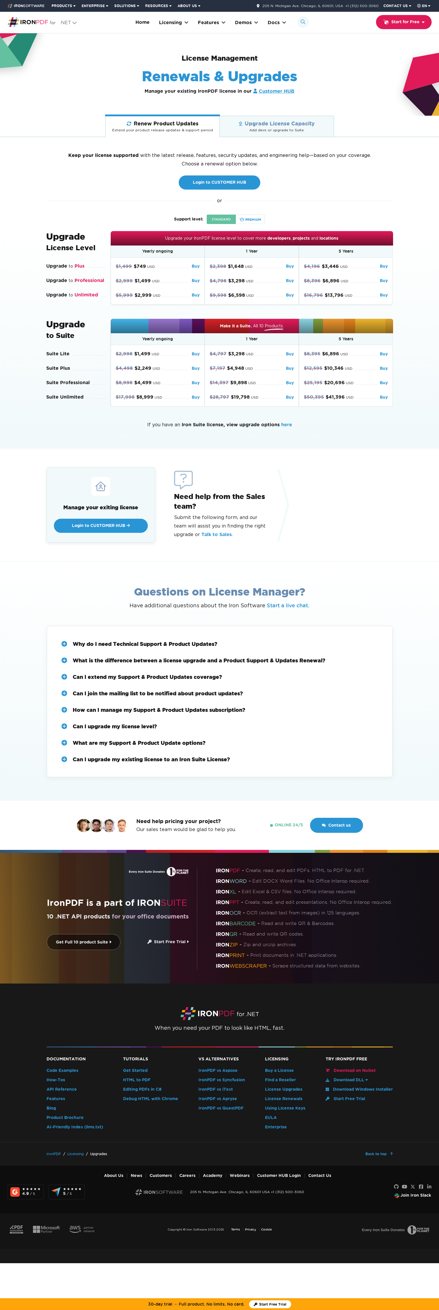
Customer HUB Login (279, 1175)
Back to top (376, 1154)
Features (212, 22)
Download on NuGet (351, 1070)
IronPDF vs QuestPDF (220, 1108)
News (136, 1175)
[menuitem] (64, 6)
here (286, 424)
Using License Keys (285, 1108)
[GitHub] (396, 1187)
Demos (246, 22)
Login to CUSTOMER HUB (219, 182)
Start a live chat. (288, 605)
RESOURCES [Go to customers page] (156, 6)
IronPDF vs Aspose (218, 1070)
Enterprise (276, 1127)
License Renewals (283, 1099)
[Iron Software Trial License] (270, 1304)
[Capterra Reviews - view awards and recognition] (67, 1192)
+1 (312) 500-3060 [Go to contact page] (362, 6)
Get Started (135, 1070)
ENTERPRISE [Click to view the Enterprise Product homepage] (93, 6)
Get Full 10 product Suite (83, 942)
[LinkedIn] (429, 1187)
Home (142, 22)
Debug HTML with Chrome (150, 1099)
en (422, 6)
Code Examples (62, 1070)
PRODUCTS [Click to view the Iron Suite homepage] (62, 6)
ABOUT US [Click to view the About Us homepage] (187, 6)
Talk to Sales (216, 534)
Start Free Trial (168, 942)
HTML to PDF (136, 1080)
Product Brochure (65, 1117)
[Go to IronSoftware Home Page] (26, 6)
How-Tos (56, 1080)
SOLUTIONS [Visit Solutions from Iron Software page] (125, 6)
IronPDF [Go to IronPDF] (54, 1154)
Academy (212, 1175)
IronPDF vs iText (215, 1089)
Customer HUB (276, 91)
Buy (196, 266)
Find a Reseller (280, 1080)
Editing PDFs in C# (142, 1089)
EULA (271, 1117)
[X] (412, 1187)
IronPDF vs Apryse (217, 1099)
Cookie (266, 1229)
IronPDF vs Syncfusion (221, 1080)
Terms (235, 1229)
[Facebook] (421, 1187)
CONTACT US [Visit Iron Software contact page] (395, 6)
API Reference (62, 1089)
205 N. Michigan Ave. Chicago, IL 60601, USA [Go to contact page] (302, 6)
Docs (277, 22)
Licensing (173, 22)
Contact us (336, 825)
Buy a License (279, 1070)
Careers (187, 1175)
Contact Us (319, 1175)
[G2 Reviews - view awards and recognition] (26, 1192)
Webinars (240, 1175)
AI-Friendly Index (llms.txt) (75, 1127)
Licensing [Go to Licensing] (75, 1154)
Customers (161, 1175)
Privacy (250, 1229)
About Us (113, 1175)
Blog (51, 1108)
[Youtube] (404, 1187)
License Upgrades (283, 1089)
